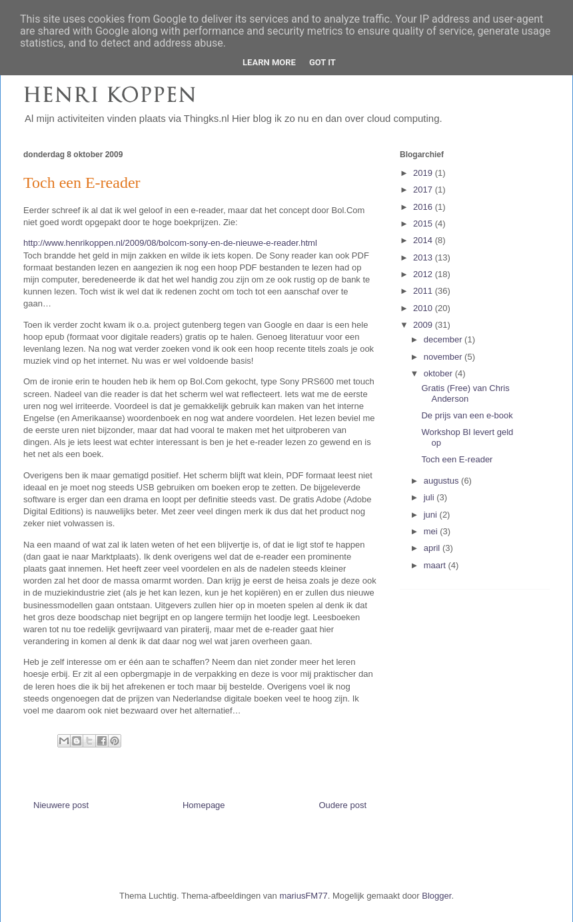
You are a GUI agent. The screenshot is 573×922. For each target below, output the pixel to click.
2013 (424, 257)
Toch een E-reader (456, 459)
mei (432, 531)
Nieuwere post (61, 805)
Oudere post (342, 805)
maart (436, 565)
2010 (424, 308)
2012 (424, 274)
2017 (424, 190)
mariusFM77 (303, 896)
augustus (442, 481)
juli (430, 497)
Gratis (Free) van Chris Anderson (465, 393)
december (444, 339)
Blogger (436, 896)
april (433, 548)
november (444, 357)
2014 (424, 240)
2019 (424, 173)
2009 (424, 325)
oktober (439, 373)
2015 (424, 224)
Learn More (269, 62)
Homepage (204, 805)
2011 (424, 291)
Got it (322, 62)
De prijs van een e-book (466, 415)
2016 (424, 207)
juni (432, 515)
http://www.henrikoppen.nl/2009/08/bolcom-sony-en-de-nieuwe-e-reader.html (170, 243)
